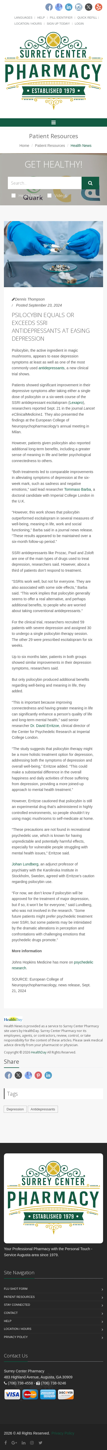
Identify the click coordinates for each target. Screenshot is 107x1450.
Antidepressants (43, 1109)
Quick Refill (87, 17)
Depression (15, 1109)
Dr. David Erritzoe (44, 726)
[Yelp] (98, 7)
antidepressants (52, 368)
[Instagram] (78, 7)
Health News (26, 195)
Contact (11, 1312)
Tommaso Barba (77, 489)
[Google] (58, 7)
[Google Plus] (14, 1443)
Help (41, 17)
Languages (23, 17)
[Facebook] (49, 7)
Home (24, 145)
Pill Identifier (61, 17)
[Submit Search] (90, 183)
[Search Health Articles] (45, 183)
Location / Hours (28, 23)
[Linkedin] (68, 7)
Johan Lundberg (25, 864)
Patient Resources (50, 145)
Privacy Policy (16, 1337)
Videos (57, 195)
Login (79, 23)
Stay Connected (17, 1304)
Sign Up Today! (58, 23)
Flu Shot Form (16, 1288)
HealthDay (38, 1052)
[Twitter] (88, 7)
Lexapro (76, 402)
